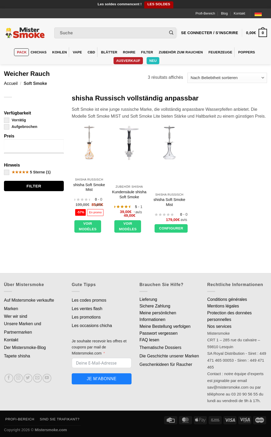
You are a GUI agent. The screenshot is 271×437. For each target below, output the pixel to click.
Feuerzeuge (220, 52)
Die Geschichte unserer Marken (169, 356)
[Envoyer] (171, 33)
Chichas (39, 52)
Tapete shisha (17, 356)
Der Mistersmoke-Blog (25, 347)
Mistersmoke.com (51, 430)
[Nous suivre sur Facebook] (8, 378)
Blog (224, 13)
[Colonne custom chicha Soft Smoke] (129, 142)
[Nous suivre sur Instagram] (18, 378)
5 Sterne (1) (27, 172)
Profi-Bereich (205, 13)
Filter (147, 52)
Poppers (246, 52)
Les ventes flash (87, 308)
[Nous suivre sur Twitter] (28, 378)
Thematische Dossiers (160, 347)
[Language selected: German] (261, 13)
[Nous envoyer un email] (37, 378)
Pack (21, 52)
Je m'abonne (101, 378)
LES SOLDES (158, 4)
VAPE (77, 52)
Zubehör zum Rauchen (181, 52)
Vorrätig (15, 120)
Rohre (129, 52)
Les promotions (86, 317)
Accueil (11, 83)
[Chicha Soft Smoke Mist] (89, 142)
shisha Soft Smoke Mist (89, 187)
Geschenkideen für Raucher (165, 364)
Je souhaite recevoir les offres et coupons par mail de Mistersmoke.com (99, 347)
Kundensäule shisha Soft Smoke (129, 194)
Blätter (109, 52)
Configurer (171, 228)
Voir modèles (88, 226)
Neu (153, 61)
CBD (91, 52)
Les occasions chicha (92, 325)
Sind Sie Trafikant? (59, 419)
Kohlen (59, 52)
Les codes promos (89, 300)
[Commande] (227, 78)
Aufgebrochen (20, 127)
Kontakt (239, 13)
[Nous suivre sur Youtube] (47, 378)
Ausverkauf (128, 61)
